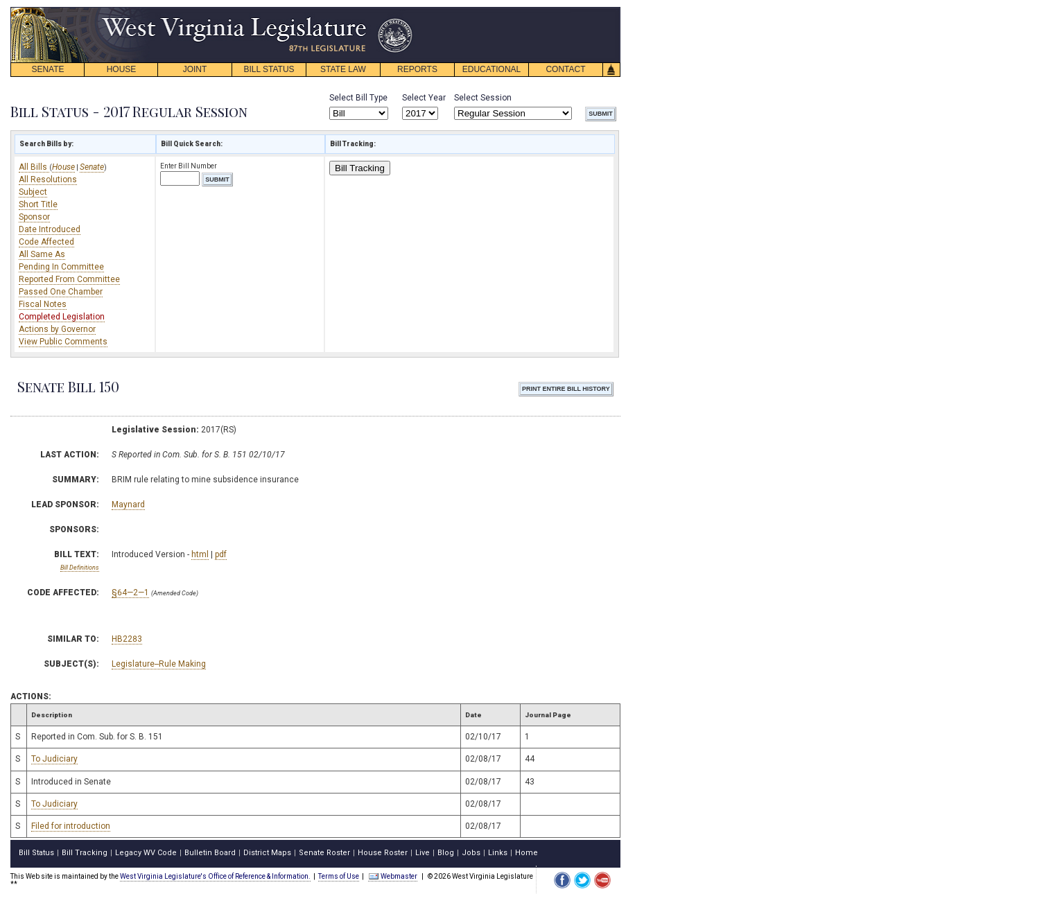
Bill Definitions (79, 567)
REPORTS (417, 69)
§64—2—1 (130, 592)
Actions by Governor (57, 329)
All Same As (42, 254)
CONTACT (565, 69)
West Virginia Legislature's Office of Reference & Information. (215, 876)
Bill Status (36, 852)
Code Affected (46, 242)
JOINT (195, 69)
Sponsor (34, 217)
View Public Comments (63, 342)
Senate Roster (324, 852)
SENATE (47, 69)
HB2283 (127, 639)
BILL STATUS (268, 69)
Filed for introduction (70, 826)
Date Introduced (49, 229)
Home (526, 852)
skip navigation (402, 10)
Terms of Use (338, 876)
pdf (221, 554)
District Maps (267, 852)
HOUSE (122, 69)
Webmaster (392, 876)
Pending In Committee (61, 267)
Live (422, 852)
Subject (33, 192)
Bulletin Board (210, 852)
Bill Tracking (360, 168)
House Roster (383, 852)
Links (497, 852)
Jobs (471, 852)
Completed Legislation (62, 317)
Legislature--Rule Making (159, 664)
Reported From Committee (69, 279)
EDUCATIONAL (491, 69)
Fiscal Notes (43, 304)
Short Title (38, 204)
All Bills (34, 167)
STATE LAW (343, 69)
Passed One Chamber (61, 292)
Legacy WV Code (146, 852)
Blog (445, 852)
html (200, 554)
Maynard (128, 504)
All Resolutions (48, 179)
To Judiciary (54, 759)
